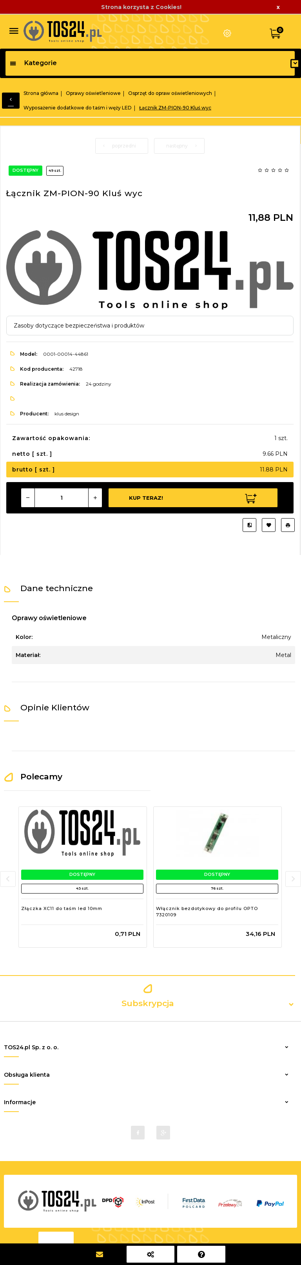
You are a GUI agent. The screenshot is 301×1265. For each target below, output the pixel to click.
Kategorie (33, 63)
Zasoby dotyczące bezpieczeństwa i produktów (79, 325)
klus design (66, 414)
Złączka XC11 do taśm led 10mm (61, 908)
